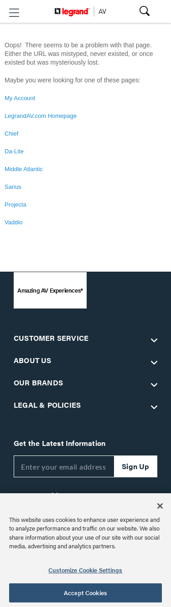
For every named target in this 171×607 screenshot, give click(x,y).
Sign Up (135, 466)
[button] (14, 13)
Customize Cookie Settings (85, 570)
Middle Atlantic (24, 169)
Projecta (15, 204)
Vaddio (14, 222)
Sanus (13, 186)
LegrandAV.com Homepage (41, 115)
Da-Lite (14, 151)
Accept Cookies (85, 592)
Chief (11, 133)
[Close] (160, 506)
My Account (20, 98)
